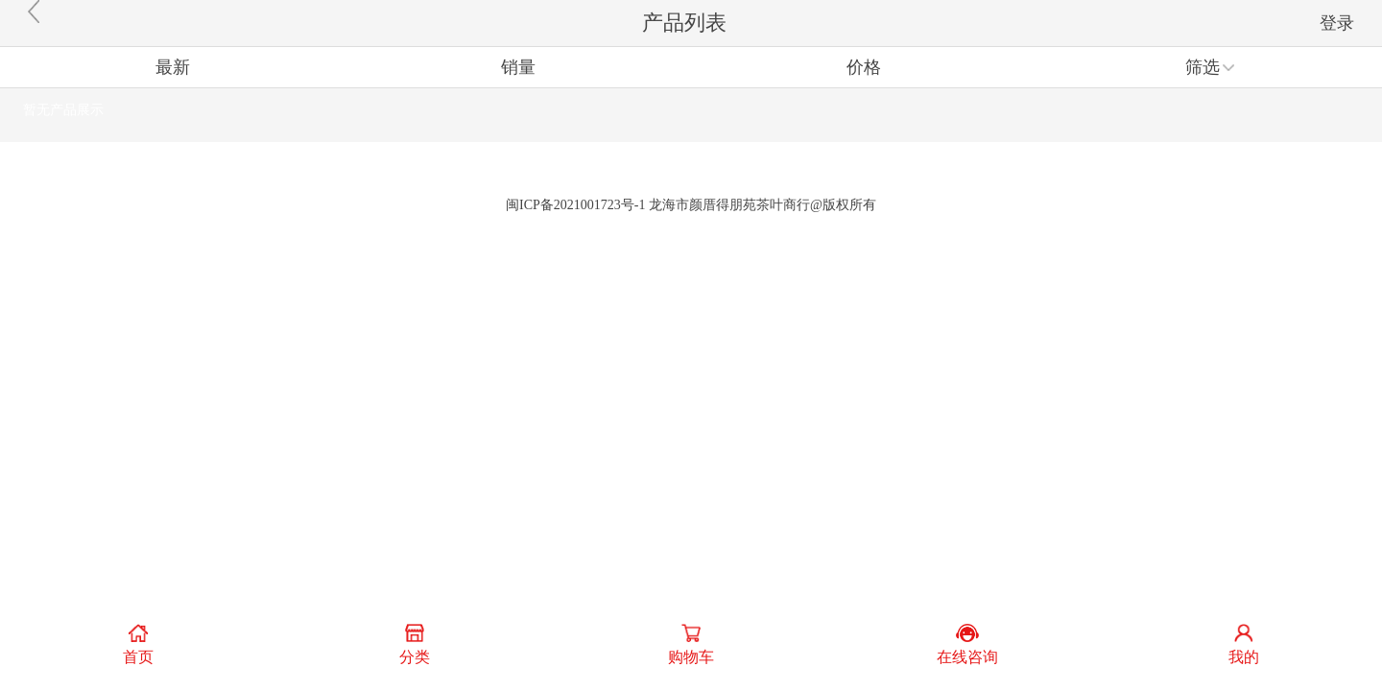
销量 (518, 67)
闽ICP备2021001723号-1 (575, 205)
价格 (863, 67)
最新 (172, 67)
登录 (1337, 23)
